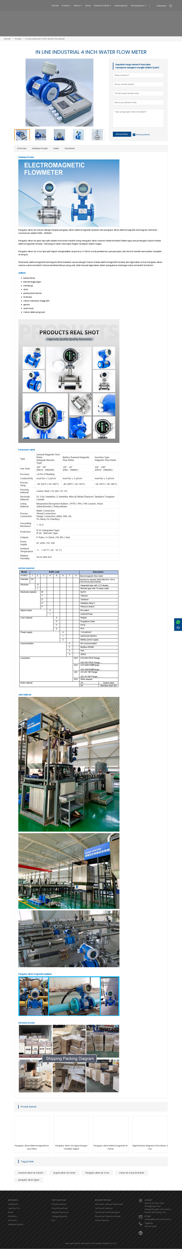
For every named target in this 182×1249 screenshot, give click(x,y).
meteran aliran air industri (30, 1172)
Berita (10, 1212)
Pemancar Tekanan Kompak (108, 1216)
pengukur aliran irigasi (28, 1180)
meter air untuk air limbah (131, 1172)
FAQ (53, 1220)
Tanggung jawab (59, 1216)
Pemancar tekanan (103, 1208)
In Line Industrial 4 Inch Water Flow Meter (45, 38)
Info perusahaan (59, 1204)
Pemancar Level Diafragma (107, 1212)
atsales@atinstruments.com (158, 1219)
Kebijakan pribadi (15, 1224)
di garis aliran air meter (64, 1172)
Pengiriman (13, 1204)
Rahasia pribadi (143, 134)
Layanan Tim (14, 1208)
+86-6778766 (150, 1226)
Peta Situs (12, 1220)
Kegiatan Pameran (60, 1212)
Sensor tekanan (102, 1220)
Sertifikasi (12, 1216)
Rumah (7, 38)
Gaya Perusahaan (60, 1208)
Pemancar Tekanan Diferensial (109, 1204)
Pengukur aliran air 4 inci (97, 1172)
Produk (18, 38)
